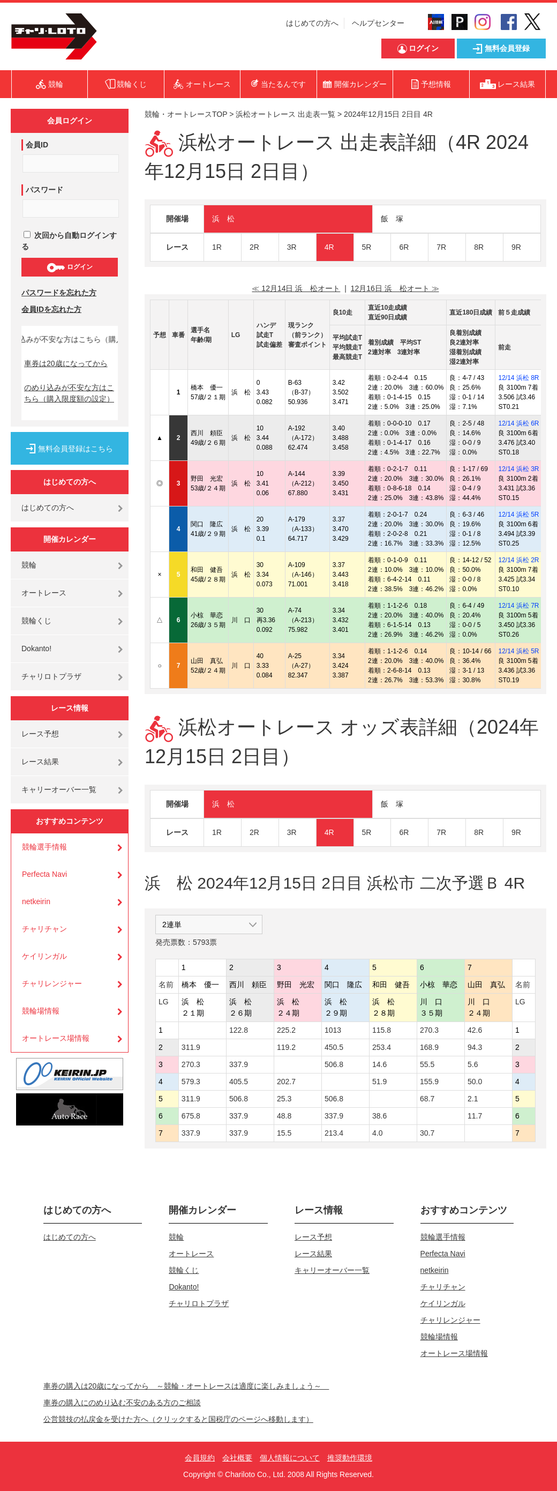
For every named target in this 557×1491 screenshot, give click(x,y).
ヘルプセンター (378, 23)
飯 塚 (392, 218)
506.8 (334, 1064)
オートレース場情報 (55, 1038)
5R (367, 247)
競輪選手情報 (44, 847)
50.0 (475, 1081)
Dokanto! (36, 648)
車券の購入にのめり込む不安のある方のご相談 (122, 1402)
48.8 (284, 1116)
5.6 (473, 1064)
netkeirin (36, 901)
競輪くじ (36, 620)
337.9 (238, 1064)
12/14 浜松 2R (518, 560)
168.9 (429, 1047)
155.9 (429, 1081)
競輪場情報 (40, 1011)
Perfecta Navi (44, 874)
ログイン (69, 267)
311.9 (191, 1047)
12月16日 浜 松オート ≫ (395, 288)
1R (217, 247)
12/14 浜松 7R (518, 605)
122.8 (238, 1030)
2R (254, 247)
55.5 (427, 1064)
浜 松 (223, 218)
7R (441, 247)
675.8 (191, 1116)
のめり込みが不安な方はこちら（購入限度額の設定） (69, 393)
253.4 (381, 1047)
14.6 (379, 1064)
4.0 (377, 1133)
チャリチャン (44, 929)
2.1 (473, 1098)
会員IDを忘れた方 (51, 309)
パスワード (44, 189)
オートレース (43, 592)
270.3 (429, 1030)
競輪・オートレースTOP (186, 114)
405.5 (238, 1081)
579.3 (191, 1081)
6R (404, 247)
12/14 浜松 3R (518, 469)
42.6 (475, 1030)
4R (329, 247)
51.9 (379, 1081)
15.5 (284, 1133)
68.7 (427, 1098)
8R (479, 247)
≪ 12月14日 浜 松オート (296, 288)
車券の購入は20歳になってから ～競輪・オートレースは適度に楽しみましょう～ (186, 1386)
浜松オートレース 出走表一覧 (285, 114)
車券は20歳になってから (66, 363)
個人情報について (290, 1457)
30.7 (427, 1133)
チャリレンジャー (52, 983)
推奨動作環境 (349, 1457)
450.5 (334, 1047)
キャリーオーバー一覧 (58, 789)
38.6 (379, 1116)
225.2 (286, 1030)
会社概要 (237, 1457)
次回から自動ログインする (69, 241)
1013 (333, 1030)
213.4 (334, 1133)
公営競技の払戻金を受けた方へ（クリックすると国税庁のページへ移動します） (178, 1419)
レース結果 (40, 761)
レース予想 (40, 733)
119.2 (286, 1047)
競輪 (28, 565)
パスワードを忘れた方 (58, 292)
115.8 (381, 1030)
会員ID (37, 144)
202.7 (286, 1081)
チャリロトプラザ (51, 676)
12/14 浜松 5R (518, 514)
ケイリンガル (44, 956)
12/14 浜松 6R (518, 423)
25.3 (284, 1098)
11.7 (475, 1116)
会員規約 (200, 1457)
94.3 (475, 1047)
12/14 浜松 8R (518, 378)
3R (292, 247)
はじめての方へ (312, 23)
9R (516, 247)
